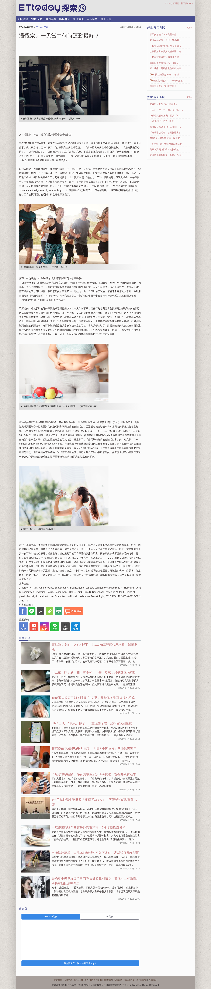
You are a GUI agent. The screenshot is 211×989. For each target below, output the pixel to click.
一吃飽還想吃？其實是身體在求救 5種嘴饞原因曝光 (88, 827)
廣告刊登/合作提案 (93, 980)
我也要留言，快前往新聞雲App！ (80, 963)
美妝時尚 (92, 19)
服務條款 (118, 980)
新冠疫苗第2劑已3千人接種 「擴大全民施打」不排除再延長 (94, 748)
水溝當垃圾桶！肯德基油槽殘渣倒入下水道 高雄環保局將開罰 (95, 853)
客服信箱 (108, 980)
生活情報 (78, 19)
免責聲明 (153, 980)
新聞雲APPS (187, 3)
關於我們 (78, 980)
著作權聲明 (141, 980)
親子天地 (105, 19)
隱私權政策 (129, 980)
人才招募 (68, 980)
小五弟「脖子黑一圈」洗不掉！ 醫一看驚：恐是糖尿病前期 (94, 672)
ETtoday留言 (50, 916)
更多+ (189, 27)
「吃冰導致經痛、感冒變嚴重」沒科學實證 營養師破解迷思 (94, 774)
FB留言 (109, 916)
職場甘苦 (64, 19)
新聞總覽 (23, 19)
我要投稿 (58, 980)
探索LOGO (52, 8)
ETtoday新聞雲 (172, 3)
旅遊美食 (51, 19)
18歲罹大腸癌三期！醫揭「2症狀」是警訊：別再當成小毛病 (93, 698)
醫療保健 (36, 19)
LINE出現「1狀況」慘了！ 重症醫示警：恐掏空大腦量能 (92, 723)
